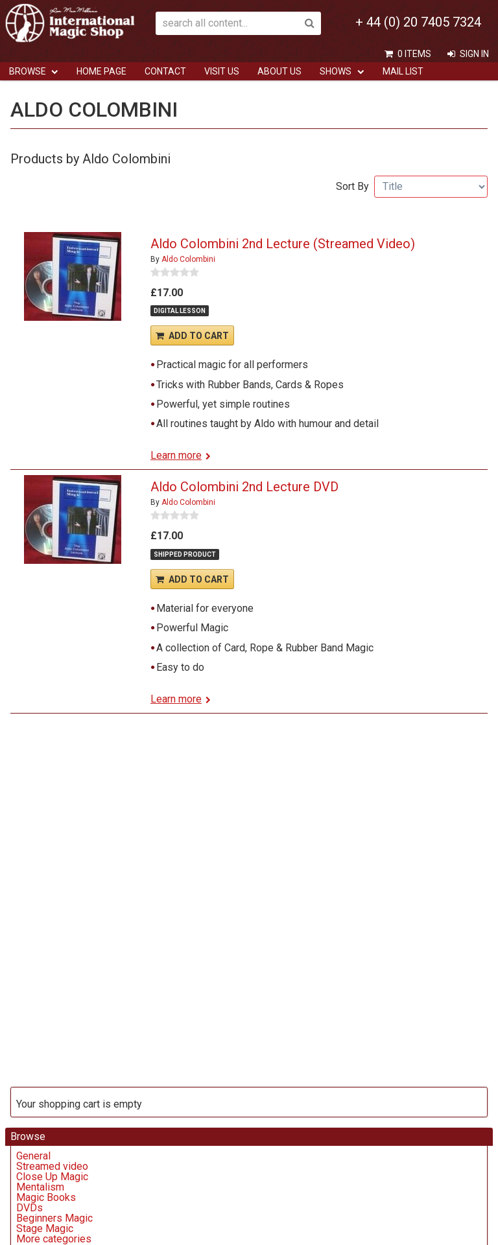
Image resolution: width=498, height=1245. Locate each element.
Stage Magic (44, 1228)
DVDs (29, 1208)
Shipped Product (185, 554)
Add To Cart (199, 336)
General (33, 1156)
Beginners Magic (54, 1218)
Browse (27, 71)
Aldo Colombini (188, 259)
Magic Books (46, 1197)
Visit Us (221, 71)
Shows (335, 71)
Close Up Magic (52, 1176)
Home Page (101, 71)
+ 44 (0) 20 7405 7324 (418, 22)
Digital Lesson (180, 310)
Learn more (176, 455)
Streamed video (52, 1166)
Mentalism (40, 1187)
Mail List (403, 71)
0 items (414, 54)
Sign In (474, 54)
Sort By (352, 186)
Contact (165, 71)
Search (309, 23)
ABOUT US (279, 71)
